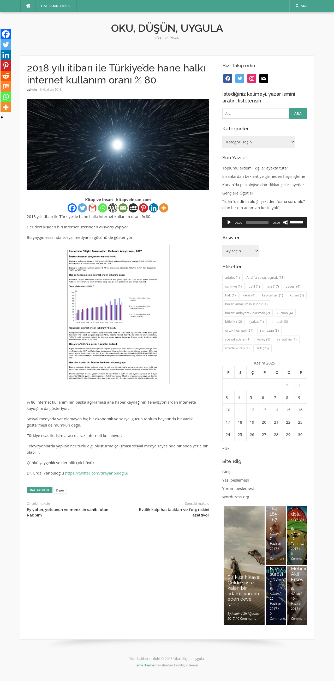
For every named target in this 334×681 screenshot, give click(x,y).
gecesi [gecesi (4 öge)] (293, 286)
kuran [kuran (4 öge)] (297, 295)
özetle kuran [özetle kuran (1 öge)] (237, 348)
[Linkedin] (153, 207)
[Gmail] (92, 207)
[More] (163, 207)
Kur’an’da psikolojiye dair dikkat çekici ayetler (263, 184)
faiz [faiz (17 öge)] (273, 286)
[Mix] (6, 86)
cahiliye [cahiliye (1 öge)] (233, 286)
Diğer (60, 490)
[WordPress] (112, 207)
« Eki (226, 448)
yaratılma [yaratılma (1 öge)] (286, 339)
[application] (264, 222)
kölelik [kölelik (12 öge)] (233, 321)
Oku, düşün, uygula (167, 28)
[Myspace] (133, 207)
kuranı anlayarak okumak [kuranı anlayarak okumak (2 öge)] (247, 313)
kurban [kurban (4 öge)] (285, 313)
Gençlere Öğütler (237, 193)
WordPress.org (235, 496)
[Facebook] (72, 207)
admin (32, 89)
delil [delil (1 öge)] (254, 286)
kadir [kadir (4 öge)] (248, 295)
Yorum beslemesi (238, 488)
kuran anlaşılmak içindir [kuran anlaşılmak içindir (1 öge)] (246, 304)
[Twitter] (82, 207)
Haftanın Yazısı (56, 6)
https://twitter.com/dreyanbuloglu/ (96, 473)
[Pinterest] (143, 207)
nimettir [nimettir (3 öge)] (279, 321)
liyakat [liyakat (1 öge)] (256, 321)
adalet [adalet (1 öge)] (232, 277)
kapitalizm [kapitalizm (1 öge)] (272, 295)
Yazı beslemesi (235, 480)
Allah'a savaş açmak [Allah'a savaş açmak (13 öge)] (266, 277)
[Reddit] (6, 76)
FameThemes (145, 665)
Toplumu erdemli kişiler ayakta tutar (255, 168)
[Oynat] (229, 222)
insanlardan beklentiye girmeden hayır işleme (263, 176)
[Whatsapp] (102, 207)
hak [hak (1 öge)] (230, 295)
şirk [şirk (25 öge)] (262, 348)
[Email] (123, 207)
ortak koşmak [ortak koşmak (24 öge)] (239, 330)
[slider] (257, 222)
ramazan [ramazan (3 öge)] (269, 330)
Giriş (226, 471)
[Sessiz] (285, 222)
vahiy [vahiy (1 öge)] (263, 339)
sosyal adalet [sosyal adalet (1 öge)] (237, 339)
